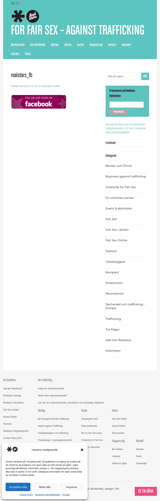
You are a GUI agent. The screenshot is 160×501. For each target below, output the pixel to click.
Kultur (80, 45)
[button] (82, 450)
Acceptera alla (18, 487)
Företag (55, 45)
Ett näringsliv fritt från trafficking (53, 419)
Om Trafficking (37, 45)
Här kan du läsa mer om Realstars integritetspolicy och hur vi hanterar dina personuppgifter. (126, 128)
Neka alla (45, 487)
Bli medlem (117, 449)
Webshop (126, 45)
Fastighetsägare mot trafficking (53, 433)
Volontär (116, 456)
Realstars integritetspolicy (48, 494)
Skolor (67, 45)
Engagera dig (96, 45)
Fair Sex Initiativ (11, 409)
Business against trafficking (126, 176)
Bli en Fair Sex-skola (91, 433)
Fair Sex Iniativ (119, 419)
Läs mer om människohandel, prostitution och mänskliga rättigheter (71, 402)
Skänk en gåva (119, 463)
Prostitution (114, 283)
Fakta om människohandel (51, 388)
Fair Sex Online (117, 240)
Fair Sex (111, 219)
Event (139, 456)
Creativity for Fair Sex (121, 187)
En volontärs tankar (120, 198)
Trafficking (113, 319)
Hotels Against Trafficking (50, 426)
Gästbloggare (115, 261)
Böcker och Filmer (119, 166)
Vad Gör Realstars (118, 340)
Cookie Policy (26, 494)
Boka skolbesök (89, 426)
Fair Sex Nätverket (90, 447)
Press (28, 54)
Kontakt (66, 494)
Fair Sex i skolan (117, 229)
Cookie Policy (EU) (12, 438)
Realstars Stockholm (13, 402)
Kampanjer (141, 463)
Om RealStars (18, 45)
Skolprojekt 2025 (89, 419)
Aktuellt (112, 45)
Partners (7, 424)
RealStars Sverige (12, 395)
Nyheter (140, 449)
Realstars (46, 86)
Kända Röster (10, 417)
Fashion (111, 251)
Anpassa (71, 487)
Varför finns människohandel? (52, 395)
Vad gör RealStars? (12, 388)
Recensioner (115, 293)
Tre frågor (113, 329)
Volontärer (113, 350)
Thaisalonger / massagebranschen (55, 440)
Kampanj (112, 272)
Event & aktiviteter (119, 208)
